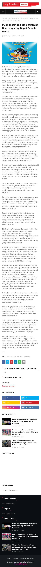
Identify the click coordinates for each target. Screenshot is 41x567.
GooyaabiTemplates (20, 564)
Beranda (5, 19)
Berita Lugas (7, 36)
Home (9, 558)
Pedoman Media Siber (27, 558)
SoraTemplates (19, 562)
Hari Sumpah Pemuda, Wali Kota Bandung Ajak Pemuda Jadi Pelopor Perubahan (25, 432)
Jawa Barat (12, 19)
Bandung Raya (11, 356)
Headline (20, 356)
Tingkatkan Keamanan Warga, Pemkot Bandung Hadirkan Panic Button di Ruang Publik (24, 443)
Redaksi (15, 558)
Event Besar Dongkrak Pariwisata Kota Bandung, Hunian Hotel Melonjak (24, 421)
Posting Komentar (8, 386)
